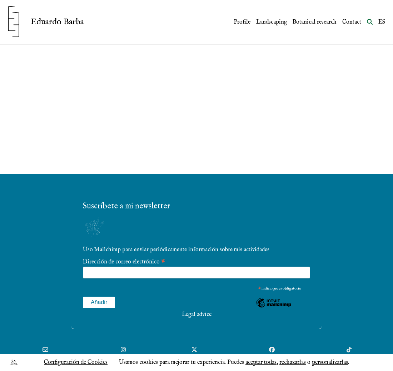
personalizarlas (330, 362)
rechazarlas (292, 362)
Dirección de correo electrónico (124, 261)
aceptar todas (261, 362)
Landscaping (271, 22)
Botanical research (315, 22)
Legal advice (197, 314)
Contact (351, 22)
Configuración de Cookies (76, 362)
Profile (242, 22)
